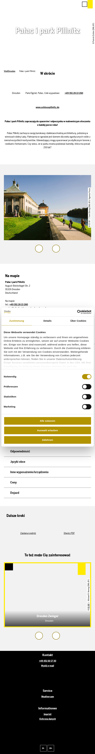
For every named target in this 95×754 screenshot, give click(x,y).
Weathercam (47, 696)
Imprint (47, 714)
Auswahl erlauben (47, 430)
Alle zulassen (47, 420)
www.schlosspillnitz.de (47, 107)
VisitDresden (9, 71)
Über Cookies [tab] (78, 320)
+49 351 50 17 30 (47, 660)
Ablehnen (47, 439)
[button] (62, 4)
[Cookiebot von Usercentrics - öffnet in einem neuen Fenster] (77, 312)
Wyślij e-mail (47, 665)
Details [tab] (48, 320)
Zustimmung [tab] (16, 320)
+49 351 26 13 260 (74, 93)
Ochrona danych (47, 718)
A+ (50, 748)
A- (43, 748)
